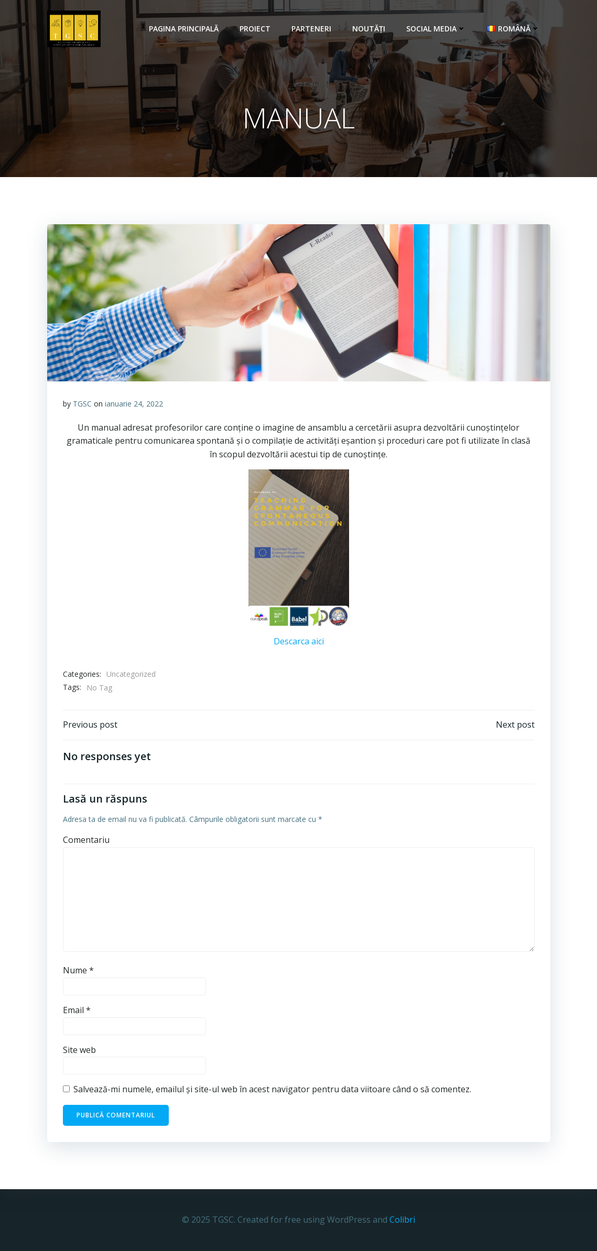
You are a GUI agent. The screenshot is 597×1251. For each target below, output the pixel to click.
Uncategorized (131, 674)
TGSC (82, 404)
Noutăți (368, 29)
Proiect (255, 29)
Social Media (436, 29)
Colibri (402, 1219)
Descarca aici (299, 641)
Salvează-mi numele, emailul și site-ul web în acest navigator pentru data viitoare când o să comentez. (272, 1089)
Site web (79, 1050)
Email (77, 1010)
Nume (78, 970)
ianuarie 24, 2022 (134, 404)
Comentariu (86, 840)
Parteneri (311, 29)
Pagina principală (184, 29)
